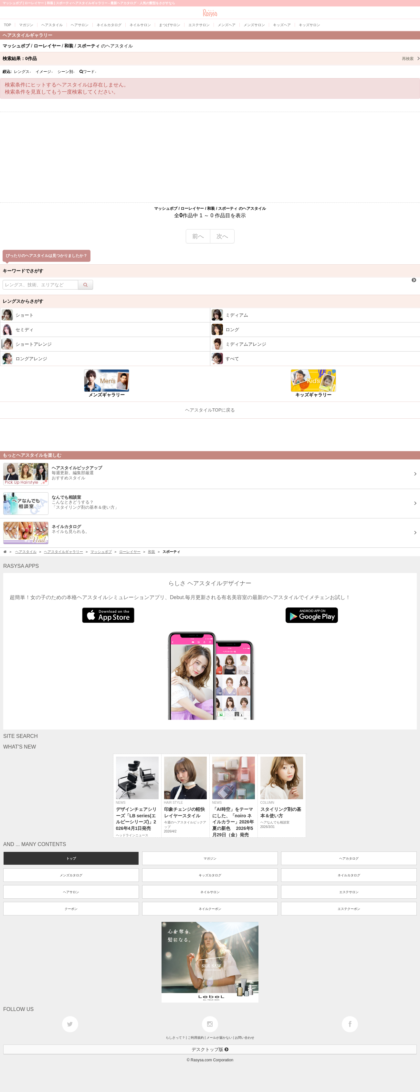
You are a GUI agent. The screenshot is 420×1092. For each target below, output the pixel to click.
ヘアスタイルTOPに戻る (210, 410)
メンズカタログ (71, 875)
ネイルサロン (210, 892)
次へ (222, 236)
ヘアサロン (71, 892)
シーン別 (66, 71)
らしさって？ (175, 1037)
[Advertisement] (210, 157)
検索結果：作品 (211, 58)
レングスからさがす (23, 301)
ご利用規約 (196, 1037)
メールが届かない (219, 1037)
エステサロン (349, 892)
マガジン (210, 858)
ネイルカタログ (349, 875)
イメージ (44, 71)
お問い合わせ (244, 1037)
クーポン (71, 909)
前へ (198, 236)
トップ (71, 858)
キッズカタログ (210, 875)
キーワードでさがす (23, 270)
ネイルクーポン (210, 909)
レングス (22, 71)
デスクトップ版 (210, 1049)
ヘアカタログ (349, 858)
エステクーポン (349, 909)
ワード (88, 71)
